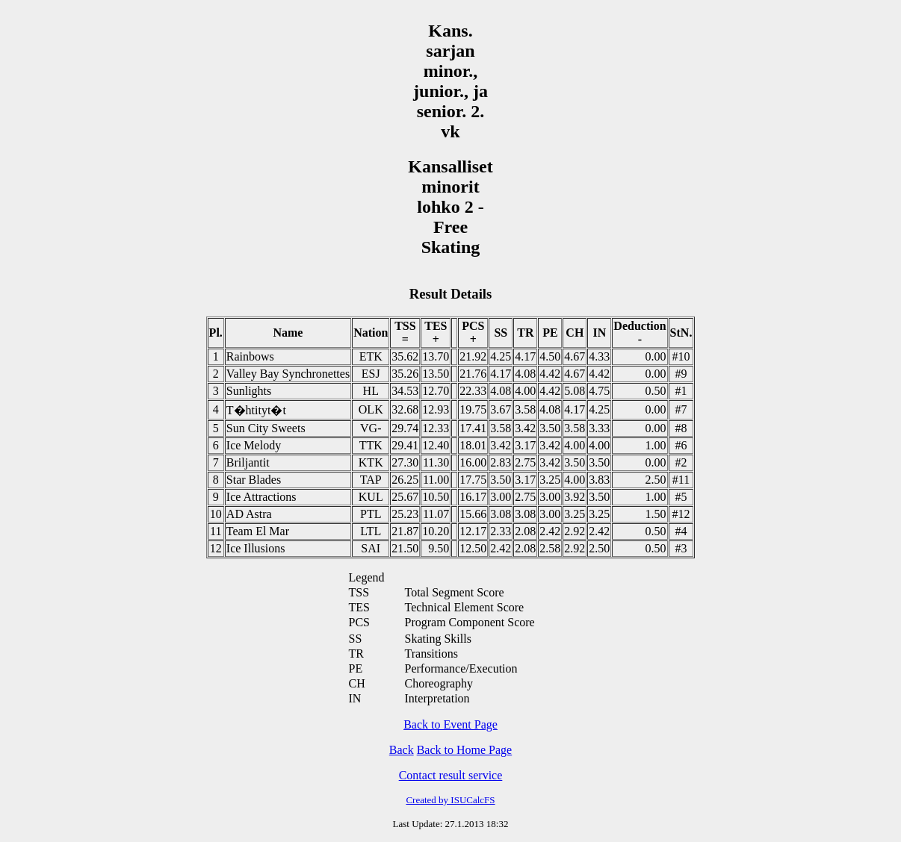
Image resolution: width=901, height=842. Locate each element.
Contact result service (451, 775)
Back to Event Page (450, 724)
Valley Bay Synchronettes (288, 373)
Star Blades (253, 479)
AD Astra (249, 514)
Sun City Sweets (266, 428)
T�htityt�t (256, 410)
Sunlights (248, 390)
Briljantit (248, 462)
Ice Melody (253, 445)
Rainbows (250, 356)
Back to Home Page (465, 749)
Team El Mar (257, 531)
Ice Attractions (261, 496)
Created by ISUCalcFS (450, 799)
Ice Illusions (255, 548)
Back (401, 749)
